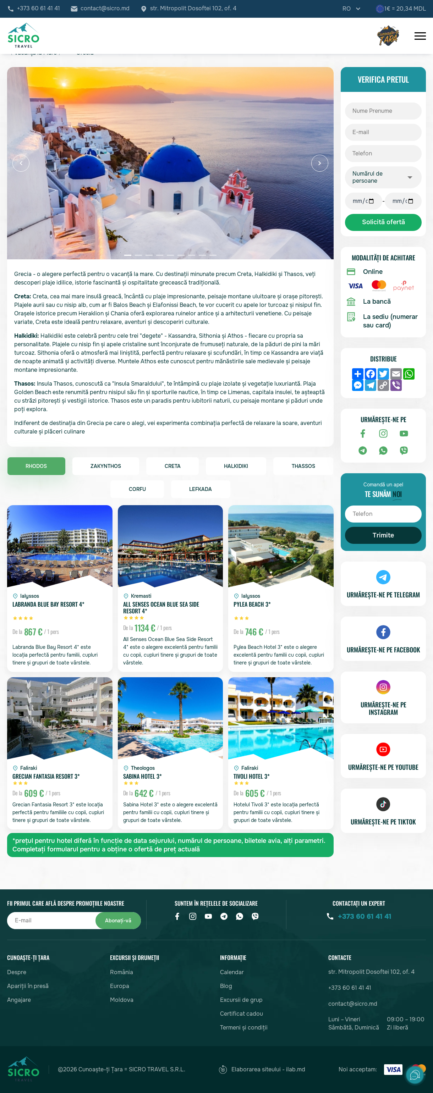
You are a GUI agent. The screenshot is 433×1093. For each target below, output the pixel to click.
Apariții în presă (28, 986)
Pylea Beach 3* (252, 605)
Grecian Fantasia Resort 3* (46, 776)
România (121, 972)
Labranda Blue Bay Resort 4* (48, 605)
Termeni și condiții (244, 1027)
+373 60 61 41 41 (38, 8)
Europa (119, 986)
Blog (226, 986)
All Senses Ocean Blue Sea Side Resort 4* (161, 608)
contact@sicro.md (105, 8)
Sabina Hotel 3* (142, 776)
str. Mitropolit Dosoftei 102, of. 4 (193, 8)
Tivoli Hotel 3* (251, 776)
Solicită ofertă (383, 222)
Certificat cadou (241, 1013)
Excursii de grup (241, 1000)
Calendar (232, 972)
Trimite (383, 535)
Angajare (19, 1000)
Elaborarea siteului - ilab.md (262, 1069)
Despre (16, 972)
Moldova (121, 1000)
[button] (20, 163)
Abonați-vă (115, 920)
